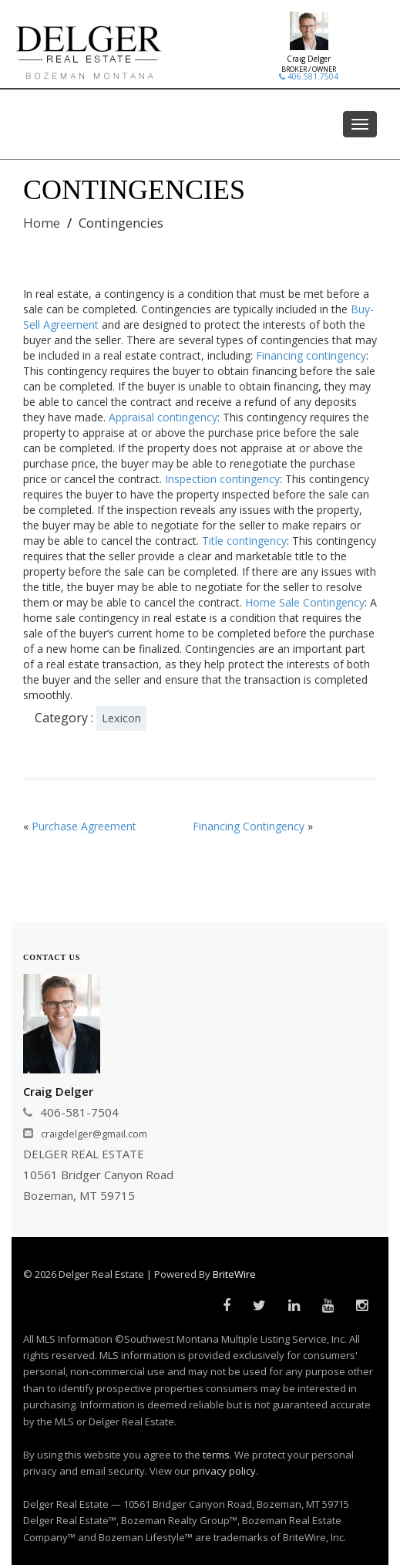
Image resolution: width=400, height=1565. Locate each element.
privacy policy (224, 1471)
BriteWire (234, 1274)
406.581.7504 (308, 76)
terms (216, 1455)
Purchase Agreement (84, 826)
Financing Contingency (248, 826)
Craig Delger (309, 58)
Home (41, 223)
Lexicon (121, 718)
